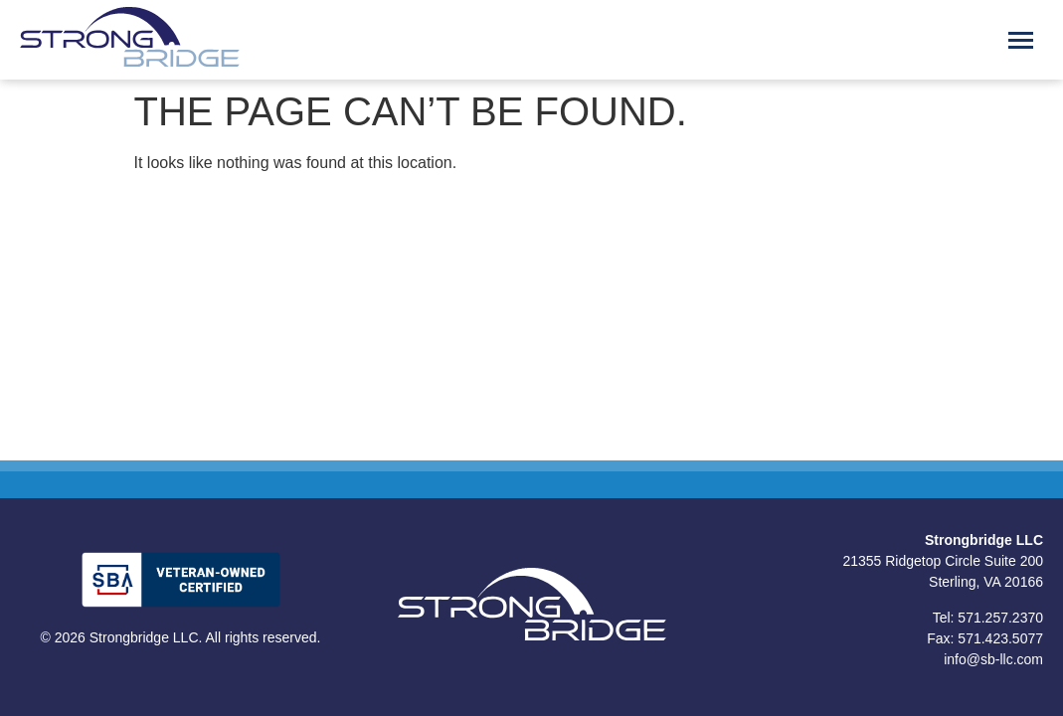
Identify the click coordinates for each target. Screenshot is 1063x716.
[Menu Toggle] (1020, 40)
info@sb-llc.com (993, 659)
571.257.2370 (1000, 618)
